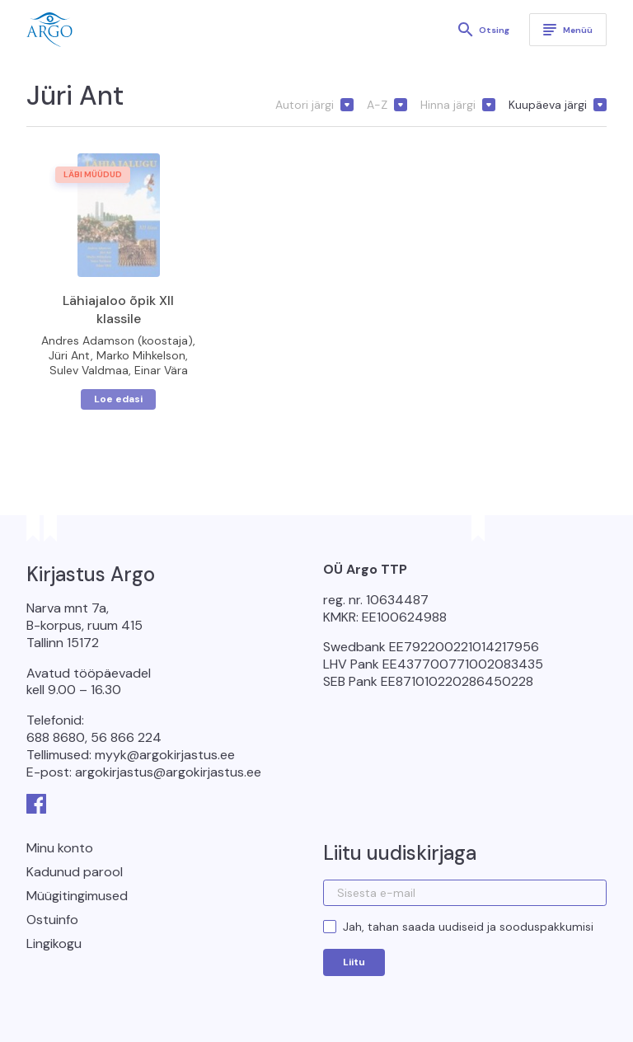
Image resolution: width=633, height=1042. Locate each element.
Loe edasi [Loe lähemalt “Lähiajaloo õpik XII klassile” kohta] (118, 399)
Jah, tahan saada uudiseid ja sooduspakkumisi (468, 926)
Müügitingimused (77, 895)
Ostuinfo (52, 919)
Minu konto (59, 848)
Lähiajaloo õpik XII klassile (118, 309)
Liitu (354, 962)
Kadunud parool (74, 871)
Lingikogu (54, 943)
